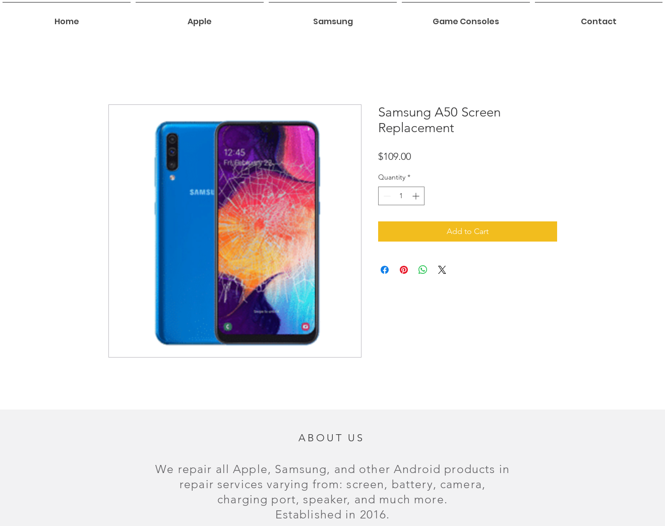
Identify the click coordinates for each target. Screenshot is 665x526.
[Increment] (416, 196)
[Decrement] (386, 196)
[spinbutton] (401, 196)
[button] (199, 17)
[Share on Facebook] (385, 270)
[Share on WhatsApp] (423, 270)
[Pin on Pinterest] (404, 270)
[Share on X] (442, 270)
